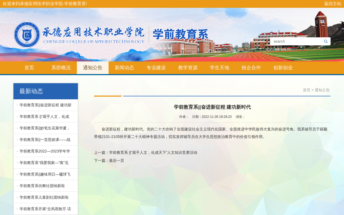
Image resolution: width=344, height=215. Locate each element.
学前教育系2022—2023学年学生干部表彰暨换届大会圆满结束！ (43, 153)
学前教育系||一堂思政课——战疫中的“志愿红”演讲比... (43, 141)
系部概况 (61, 67)
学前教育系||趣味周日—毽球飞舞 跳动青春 (43, 176)
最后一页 (116, 160)
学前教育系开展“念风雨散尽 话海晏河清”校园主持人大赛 (44, 211)
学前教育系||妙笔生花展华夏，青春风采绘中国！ (43, 130)
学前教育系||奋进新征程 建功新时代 (44, 107)
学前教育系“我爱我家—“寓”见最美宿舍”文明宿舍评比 (43, 165)
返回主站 (332, 3)
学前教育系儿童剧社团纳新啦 (44, 197)
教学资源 (188, 67)
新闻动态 (124, 67)
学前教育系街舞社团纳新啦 (42, 186)
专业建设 (156, 67)
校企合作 (251, 67)
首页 (29, 67)
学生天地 (219, 67)
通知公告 (92, 67)
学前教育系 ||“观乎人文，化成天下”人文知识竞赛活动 (43, 118)
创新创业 (283, 67)
